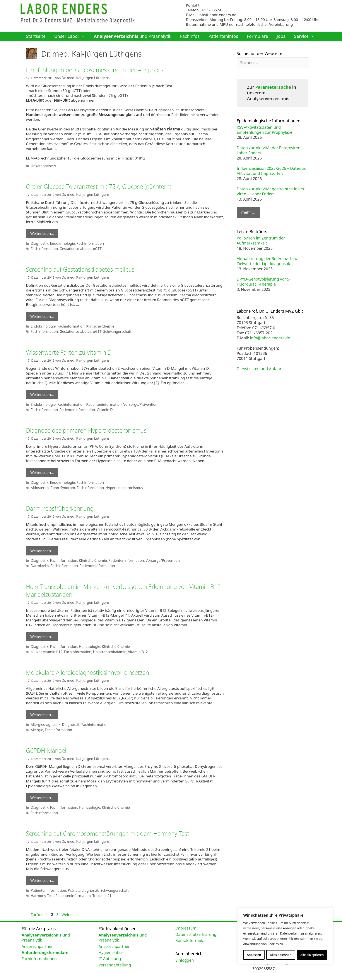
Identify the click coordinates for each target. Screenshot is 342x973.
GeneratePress (197, 966)
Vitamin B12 (127, 641)
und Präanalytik (132, 36)
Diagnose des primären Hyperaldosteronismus (93, 424)
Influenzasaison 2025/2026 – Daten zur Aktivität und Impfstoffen (272, 171)
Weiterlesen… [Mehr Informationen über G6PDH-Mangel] (42, 784)
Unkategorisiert (42, 165)
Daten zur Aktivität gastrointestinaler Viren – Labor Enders (270, 191)
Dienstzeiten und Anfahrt (260, 368)
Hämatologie (83, 636)
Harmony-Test (41, 880)
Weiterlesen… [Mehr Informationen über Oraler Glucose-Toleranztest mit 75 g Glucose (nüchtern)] (42, 231)
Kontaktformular (190, 924)
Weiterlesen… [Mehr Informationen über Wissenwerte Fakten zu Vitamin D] (42, 389)
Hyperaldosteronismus (115, 480)
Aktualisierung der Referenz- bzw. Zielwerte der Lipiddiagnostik (267, 261)
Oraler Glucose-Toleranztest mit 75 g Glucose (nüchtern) (107, 185)
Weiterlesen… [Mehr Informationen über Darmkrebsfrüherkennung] (42, 542)
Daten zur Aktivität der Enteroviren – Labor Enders (270, 150)
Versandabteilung (115, 949)
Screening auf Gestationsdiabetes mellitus (87, 266)
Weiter (70, 899)
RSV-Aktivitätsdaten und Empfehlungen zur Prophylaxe (264, 130)
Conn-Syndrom (59, 480)
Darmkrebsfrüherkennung (64, 500)
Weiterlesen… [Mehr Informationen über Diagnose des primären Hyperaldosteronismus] (42, 466)
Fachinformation (84, 241)
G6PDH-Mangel (48, 738)
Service (306, 36)
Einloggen (184, 944)
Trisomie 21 (94, 880)
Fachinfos (190, 36)
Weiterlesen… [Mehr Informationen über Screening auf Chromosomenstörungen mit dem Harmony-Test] (42, 866)
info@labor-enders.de (217, 14)
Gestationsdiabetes (71, 246)
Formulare (257, 36)
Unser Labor (71, 36)
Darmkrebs (39, 557)
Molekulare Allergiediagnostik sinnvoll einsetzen (95, 661)
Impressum (185, 912)
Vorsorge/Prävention (129, 399)
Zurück (34, 899)
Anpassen (254, 955)
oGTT (91, 246)
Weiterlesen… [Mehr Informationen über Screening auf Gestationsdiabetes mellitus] (42, 313)
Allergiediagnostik (44, 713)
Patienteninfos (223, 36)
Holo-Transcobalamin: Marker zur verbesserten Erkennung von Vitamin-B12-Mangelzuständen (116, 581)
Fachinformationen (39, 943)
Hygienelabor (111, 936)
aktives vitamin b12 (45, 641)
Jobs (281, 36)
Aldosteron (39, 480)
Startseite (35, 36)
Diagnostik (38, 241)
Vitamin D (97, 404)
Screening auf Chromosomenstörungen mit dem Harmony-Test (117, 819)
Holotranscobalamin (102, 641)
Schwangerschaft (108, 327)
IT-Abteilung (110, 943)
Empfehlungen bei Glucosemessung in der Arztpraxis (103, 69)
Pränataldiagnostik (78, 875)
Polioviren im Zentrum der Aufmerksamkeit (261, 240)
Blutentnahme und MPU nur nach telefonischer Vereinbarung (239, 24)
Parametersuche (273, 87)
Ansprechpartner (37, 930)
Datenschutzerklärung (195, 918)
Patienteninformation (97, 399)
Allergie (36, 718)
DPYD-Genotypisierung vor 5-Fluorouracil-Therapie (264, 281)
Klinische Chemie (93, 323)
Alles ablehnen (280, 955)
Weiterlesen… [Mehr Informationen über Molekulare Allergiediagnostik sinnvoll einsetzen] (42, 703)
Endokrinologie (59, 241)
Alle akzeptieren (312, 955)
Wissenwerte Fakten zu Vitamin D (74, 347)
